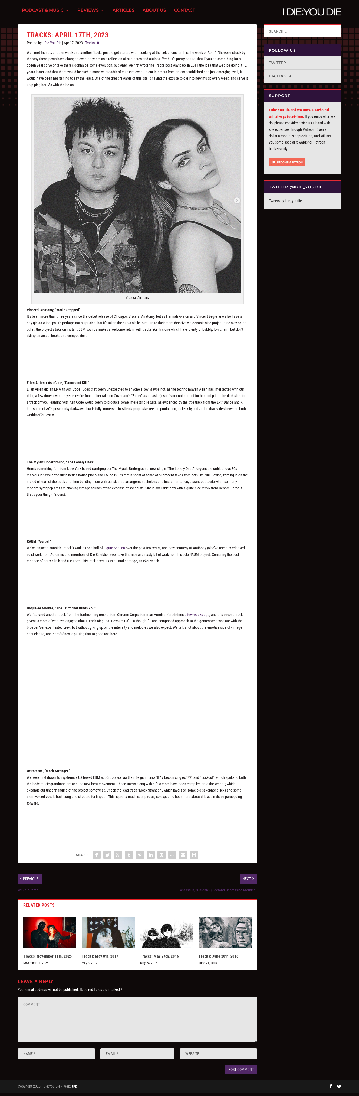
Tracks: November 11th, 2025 (47, 959)
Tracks (90, 46)
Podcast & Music (43, 13)
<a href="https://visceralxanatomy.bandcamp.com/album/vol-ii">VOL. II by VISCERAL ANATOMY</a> (137, 358)
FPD (74, 1090)
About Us (154, 13)
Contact (184, 13)
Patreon (309, 133)
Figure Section (114, 551)
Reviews (88, 13)
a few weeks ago (197, 618)
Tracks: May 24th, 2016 (159, 959)
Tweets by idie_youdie (285, 204)
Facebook (280, 79)
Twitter (277, 66)
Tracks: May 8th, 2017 (100, 959)
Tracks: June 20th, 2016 (219, 959)
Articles (123, 13)
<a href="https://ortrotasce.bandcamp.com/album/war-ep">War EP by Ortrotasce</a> (137, 826)
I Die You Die (51, 46)
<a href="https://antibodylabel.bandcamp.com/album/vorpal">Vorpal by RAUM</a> (137, 584)
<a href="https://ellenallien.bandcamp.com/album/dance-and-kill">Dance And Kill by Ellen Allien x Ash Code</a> (137, 438)
